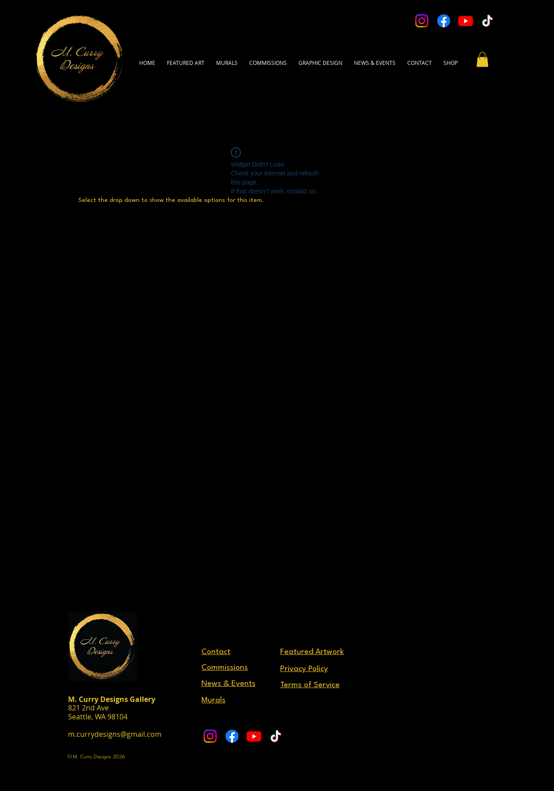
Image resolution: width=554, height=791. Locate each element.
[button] (419, 58)
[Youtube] (465, 21)
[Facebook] (443, 21)
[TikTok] (487, 21)
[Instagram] (421, 21)
